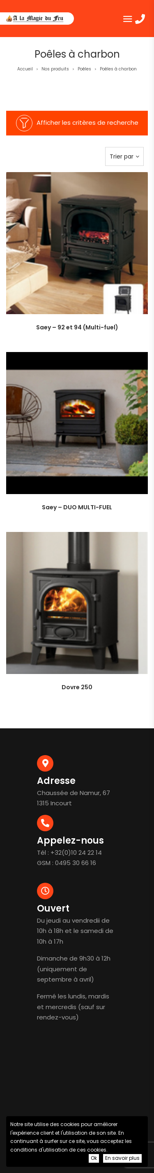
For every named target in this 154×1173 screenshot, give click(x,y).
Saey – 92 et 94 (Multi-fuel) (77, 327)
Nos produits (55, 69)
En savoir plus (122, 1157)
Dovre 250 (77, 687)
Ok (94, 1157)
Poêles (84, 69)
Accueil (25, 69)
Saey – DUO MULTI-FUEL (77, 507)
